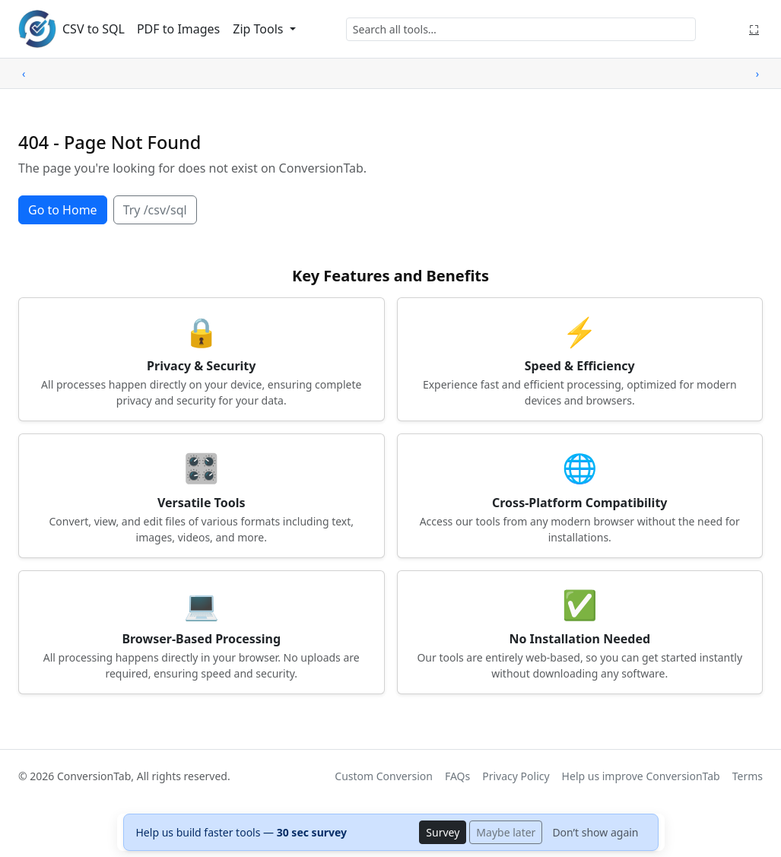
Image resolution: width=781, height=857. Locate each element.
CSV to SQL (93, 29)
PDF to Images (178, 29)
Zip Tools (259, 29)
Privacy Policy (515, 776)
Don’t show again (595, 832)
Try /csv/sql (155, 210)
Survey (442, 832)
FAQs (457, 776)
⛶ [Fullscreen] (754, 29)
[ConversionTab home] (37, 29)
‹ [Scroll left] (23, 73)
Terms (747, 776)
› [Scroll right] (757, 73)
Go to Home (62, 210)
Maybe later (505, 832)
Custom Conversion (384, 776)
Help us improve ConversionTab (641, 776)
